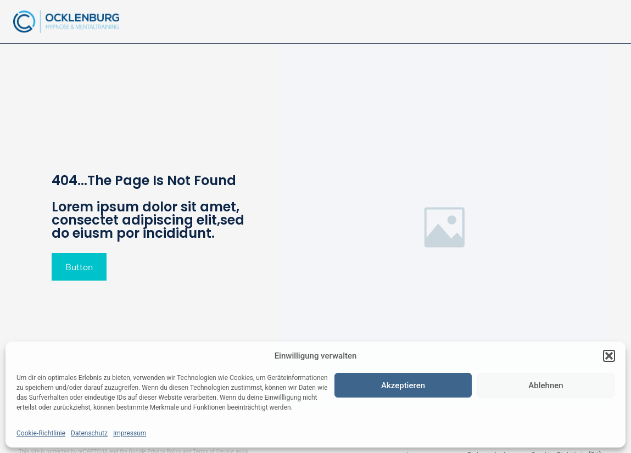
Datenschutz (89, 433)
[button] (609, 355)
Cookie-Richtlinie (40, 433)
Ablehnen (545, 385)
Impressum (129, 433)
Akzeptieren (403, 385)
